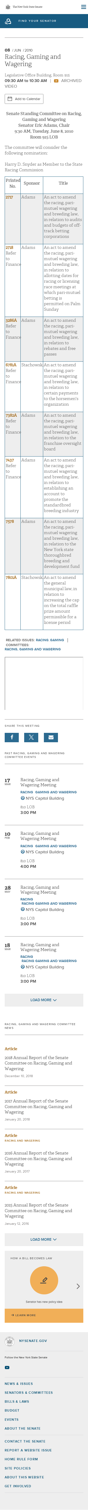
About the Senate (23, 1428)
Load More (41, 1000)
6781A (11, 365)
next (78, 1286)
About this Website (24, 1477)
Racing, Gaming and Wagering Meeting (39, 782)
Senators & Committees (29, 1392)
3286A (11, 320)
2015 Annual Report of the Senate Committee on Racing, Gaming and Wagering (38, 1211)
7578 (10, 521)
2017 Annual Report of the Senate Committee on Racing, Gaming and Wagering (38, 1106)
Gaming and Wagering (56, 792)
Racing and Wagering (22, 1140)
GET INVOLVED (18, 1486)
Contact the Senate (25, 1441)
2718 (9, 247)
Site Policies (18, 1468)
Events (12, 1419)
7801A (11, 577)
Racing (42, 640)
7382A (11, 415)
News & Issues (19, 1384)
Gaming (57, 640)
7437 (10, 460)
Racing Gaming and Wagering (49, 903)
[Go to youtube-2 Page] (8, 1367)
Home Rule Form (21, 1459)
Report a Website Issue (28, 1450)
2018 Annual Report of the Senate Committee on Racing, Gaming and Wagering (38, 1063)
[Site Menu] (83, 7)
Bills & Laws (17, 1401)
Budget (12, 1410)
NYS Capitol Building (45, 798)
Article (11, 1048)
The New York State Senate (27, 7)
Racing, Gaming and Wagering (33, 649)
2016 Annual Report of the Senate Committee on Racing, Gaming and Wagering (38, 1158)
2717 (9, 197)
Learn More (25, 1315)
